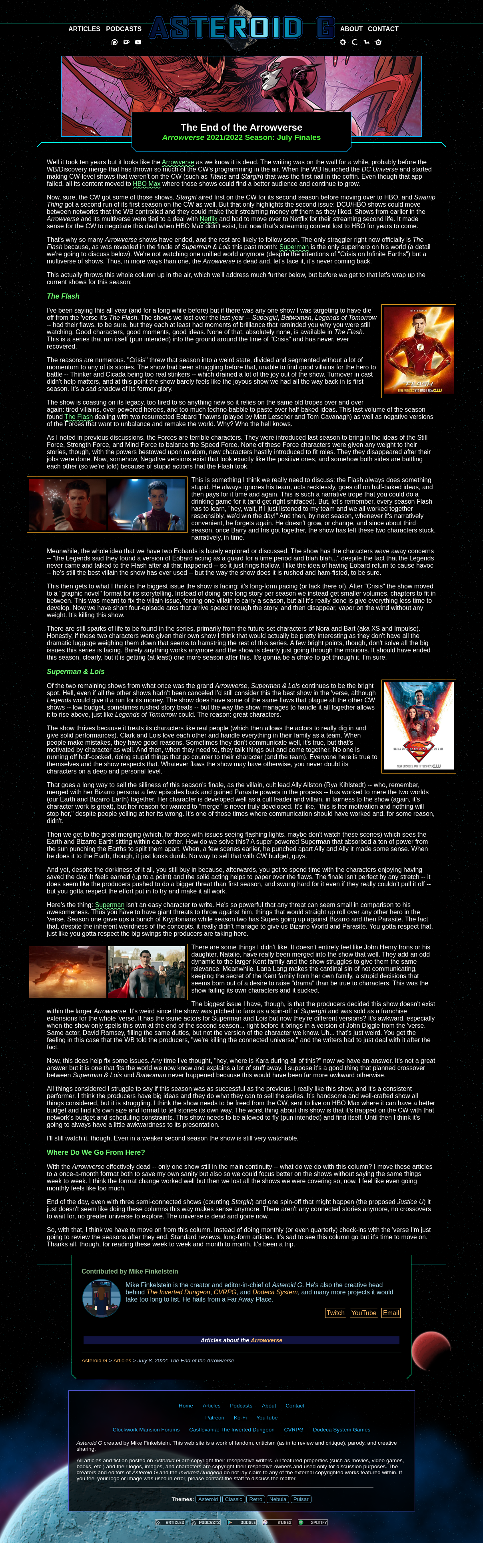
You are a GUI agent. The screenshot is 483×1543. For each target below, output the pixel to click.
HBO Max (146, 183)
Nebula (277, 1499)
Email (391, 1313)
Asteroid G (94, 1361)
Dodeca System (275, 1292)
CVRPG (225, 1292)
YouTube (364, 1313)
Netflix (208, 218)
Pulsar (301, 1499)
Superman (294, 246)
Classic (233, 1499)
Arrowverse (178, 162)
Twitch (336, 1313)
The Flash (78, 416)
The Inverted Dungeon (178, 1292)
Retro (255, 1499)
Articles (123, 1361)
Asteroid (208, 1499)
